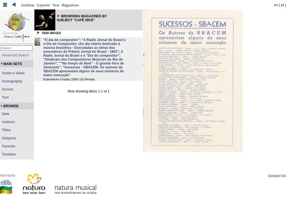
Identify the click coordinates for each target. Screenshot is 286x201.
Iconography (12, 81)
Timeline (9, 154)
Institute (28, 5)
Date (5, 114)
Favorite (8, 146)
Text (56, 5)
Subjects (9, 138)
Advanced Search (15, 55)
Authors (8, 122)
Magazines (70, 5)
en (276, 5)
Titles (6, 130)
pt (282, 5)
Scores (7, 89)
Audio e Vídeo (13, 73)
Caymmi (43, 5)
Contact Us (277, 176)
